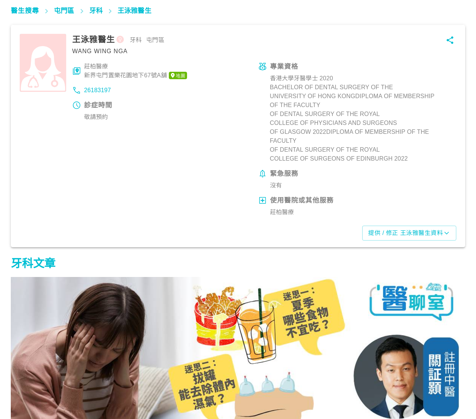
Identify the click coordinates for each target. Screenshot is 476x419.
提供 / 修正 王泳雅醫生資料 (409, 233)
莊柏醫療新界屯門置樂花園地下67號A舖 (135, 71)
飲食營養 (25, 386)
